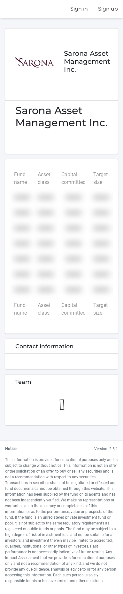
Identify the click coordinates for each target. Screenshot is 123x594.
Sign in (79, 9)
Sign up (108, 9)
